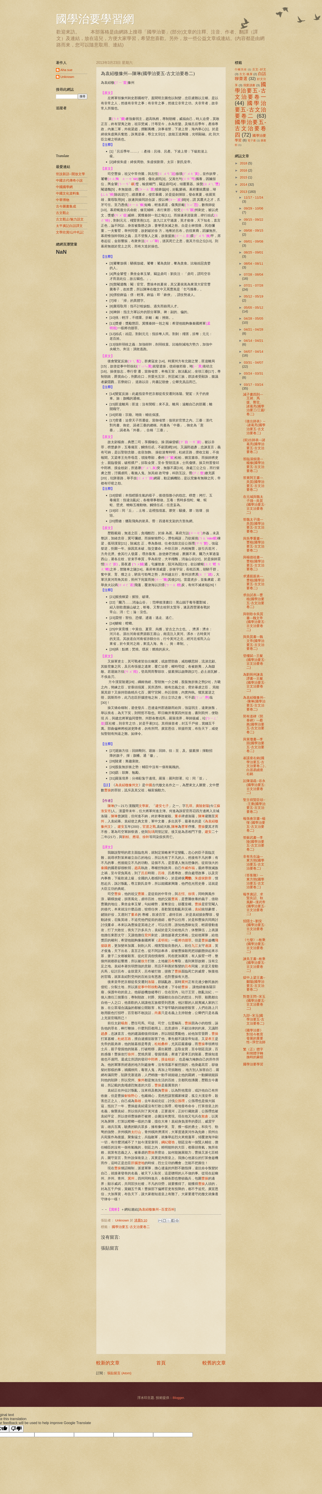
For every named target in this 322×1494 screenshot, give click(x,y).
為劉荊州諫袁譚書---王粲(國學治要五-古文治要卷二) (254, 682)
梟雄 (137, 1101)
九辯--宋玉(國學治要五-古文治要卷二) (253, 1019)
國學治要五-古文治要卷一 (250, 91)
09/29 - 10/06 (253, 208)
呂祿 (161, 873)
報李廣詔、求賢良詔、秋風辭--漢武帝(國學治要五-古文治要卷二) (254, 904)
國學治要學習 (253, 1064)
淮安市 (106, 811)
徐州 (131, 1054)
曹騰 (141, 894)
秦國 (104, 868)
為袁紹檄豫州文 (127, 785)
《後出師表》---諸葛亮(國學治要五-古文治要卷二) (254, 427)
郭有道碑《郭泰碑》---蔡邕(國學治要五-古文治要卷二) (253, 724)
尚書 (158, 1013)
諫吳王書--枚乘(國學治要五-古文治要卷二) (254, 964)
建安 (121, 826)
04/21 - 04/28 (253, 329)
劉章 (208, 878)
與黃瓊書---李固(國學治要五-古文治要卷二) (253, 745)
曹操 (107, 790)
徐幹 (145, 837)
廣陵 (199, 806)
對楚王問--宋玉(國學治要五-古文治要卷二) (254, 1002)
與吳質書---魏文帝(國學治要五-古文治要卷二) (253, 642)
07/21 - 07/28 (253, 285)
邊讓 (208, 945)
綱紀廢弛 (168, 1142)
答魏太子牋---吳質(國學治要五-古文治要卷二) (253, 525)
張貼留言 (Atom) (119, 1373)
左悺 (181, 894)
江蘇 (217, 806)
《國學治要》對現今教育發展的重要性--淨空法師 (254, 1036)
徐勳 (154, 987)
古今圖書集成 (66, 206)
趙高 (137, 868)
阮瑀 (151, 832)
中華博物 (62, 200)
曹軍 (184, 826)
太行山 (136, 1132)
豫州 (141, 1080)
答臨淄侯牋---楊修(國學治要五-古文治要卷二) (253, 465)
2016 (244, 170)
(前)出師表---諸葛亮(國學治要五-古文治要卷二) (254, 446)
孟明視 (163, 940)
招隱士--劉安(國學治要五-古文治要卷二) (254, 927)
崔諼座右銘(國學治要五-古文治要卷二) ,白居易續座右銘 (254, 766)
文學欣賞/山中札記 (70, 232)
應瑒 (135, 837)
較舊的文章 (214, 1362)
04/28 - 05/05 (253, 318)
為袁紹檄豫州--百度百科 (156, 1209)
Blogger (178, 1398)
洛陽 (151, 982)
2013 (244, 191)
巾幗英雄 (241, 69)
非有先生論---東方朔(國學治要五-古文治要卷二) (253, 862)
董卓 (178, 816)
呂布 (171, 961)
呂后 (144, 873)
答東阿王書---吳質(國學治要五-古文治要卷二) (253, 483)
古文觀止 (62, 213)
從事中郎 (144, 987)
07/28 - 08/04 (253, 274)
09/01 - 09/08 (253, 241)
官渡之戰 (149, 826)
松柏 (158, 1044)
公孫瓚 (180, 1101)
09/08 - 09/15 (253, 230)
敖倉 (204, 1116)
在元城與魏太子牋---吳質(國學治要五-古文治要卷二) (254, 504)
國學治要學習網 (95, 19)
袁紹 (198, 909)
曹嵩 (174, 899)
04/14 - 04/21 (253, 340)
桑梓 (164, 1044)
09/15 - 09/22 (253, 219)
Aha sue (66, 70)
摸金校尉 (168, 1059)
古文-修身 (245, 74)
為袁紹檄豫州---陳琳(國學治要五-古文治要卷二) (254, 703)
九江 (194, 945)
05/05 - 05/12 (253, 307)
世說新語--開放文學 (70, 174)
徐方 (144, 961)
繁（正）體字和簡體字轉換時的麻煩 (253, 1053)
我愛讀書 (249, 85)
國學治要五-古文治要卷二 (131, 1227)
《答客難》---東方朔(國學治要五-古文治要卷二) (253, 881)
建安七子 (162, 806)
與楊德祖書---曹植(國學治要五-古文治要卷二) (253, 563)
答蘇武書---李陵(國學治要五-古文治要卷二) (253, 843)
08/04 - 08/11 (253, 263)
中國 (148, 785)
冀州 (184, 982)
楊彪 (124, 1023)
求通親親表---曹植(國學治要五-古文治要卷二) (253, 582)
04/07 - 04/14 (253, 351)
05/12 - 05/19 (253, 296)
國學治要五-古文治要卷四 (250, 128)
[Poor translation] (16, 1428)
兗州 (147, 935)
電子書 (252, 140)
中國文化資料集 (67, 193)
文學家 (144, 806)
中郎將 (153, 1059)
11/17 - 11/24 (253, 197)
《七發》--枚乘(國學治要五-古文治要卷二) (254, 945)
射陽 (205, 806)
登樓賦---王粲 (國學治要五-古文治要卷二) (254, 661)
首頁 (161, 1362)
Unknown (67, 77)
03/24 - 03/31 (253, 373)
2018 (244, 163)
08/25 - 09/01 (253, 252)
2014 (244, 184)
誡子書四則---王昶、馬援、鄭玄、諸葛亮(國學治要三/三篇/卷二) (254, 404)
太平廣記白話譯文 (69, 226)
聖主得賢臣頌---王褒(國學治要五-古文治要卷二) (254, 805)
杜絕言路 (124, 1039)
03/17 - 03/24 (253, 384)
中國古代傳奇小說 (69, 180)
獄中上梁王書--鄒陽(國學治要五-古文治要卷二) (254, 983)
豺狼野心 (131, 1096)
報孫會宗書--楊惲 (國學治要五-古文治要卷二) (254, 824)
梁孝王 (210, 1039)
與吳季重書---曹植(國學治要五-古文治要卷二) (253, 544)
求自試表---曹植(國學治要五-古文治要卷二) (253, 601)
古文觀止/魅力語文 (70, 219)
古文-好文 (259, 69)
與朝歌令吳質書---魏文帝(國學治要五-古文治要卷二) (254, 622)
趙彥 (104, 1033)
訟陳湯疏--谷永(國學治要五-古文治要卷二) (254, 786)
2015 (244, 177)
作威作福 (188, 868)
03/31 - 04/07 (253, 362)
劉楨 (125, 837)
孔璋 (189, 806)
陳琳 (111, 806)
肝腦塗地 (137, 1163)
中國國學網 (64, 187)
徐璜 (191, 894)
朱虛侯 (200, 878)
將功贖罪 (184, 940)
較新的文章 (108, 1362)
